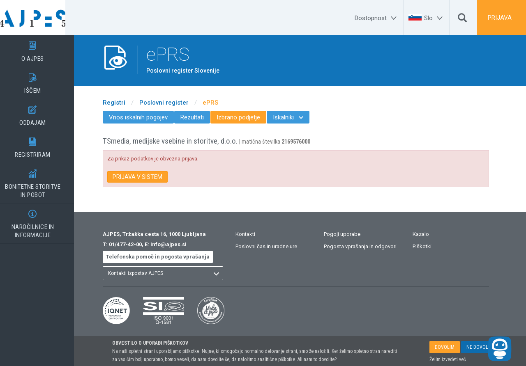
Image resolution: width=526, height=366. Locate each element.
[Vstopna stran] (41, 17)
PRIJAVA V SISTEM (146, 177)
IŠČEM (41, 80)
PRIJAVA (500, 17)
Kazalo (429, 234)
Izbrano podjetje (246, 117)
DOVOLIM (444, 347)
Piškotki (430, 246)
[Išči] (462, 19)
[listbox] (171, 273)
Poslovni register (172, 102)
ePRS (218, 102)
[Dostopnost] (377, 18)
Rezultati (200, 117)
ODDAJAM (41, 112)
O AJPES (41, 48)
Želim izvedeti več (447, 359)
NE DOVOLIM (479, 347)
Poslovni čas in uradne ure (274, 246)
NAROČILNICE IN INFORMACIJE (41, 221)
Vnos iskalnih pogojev (146, 117)
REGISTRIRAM (41, 144)
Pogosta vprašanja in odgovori (368, 246)
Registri (122, 102)
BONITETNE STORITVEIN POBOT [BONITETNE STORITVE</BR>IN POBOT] (41, 181)
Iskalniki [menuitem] (296, 117)
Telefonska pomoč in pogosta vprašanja (166, 257)
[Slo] (434, 18)
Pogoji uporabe (350, 234)
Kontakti (253, 234)
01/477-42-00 (133, 244)
